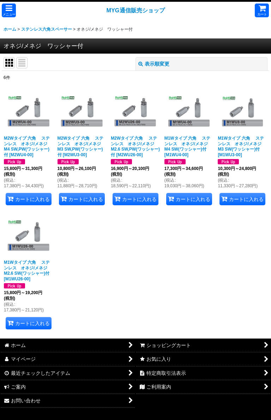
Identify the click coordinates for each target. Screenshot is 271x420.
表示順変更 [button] (153, 64)
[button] (9, 10)
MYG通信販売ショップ (135, 10)
